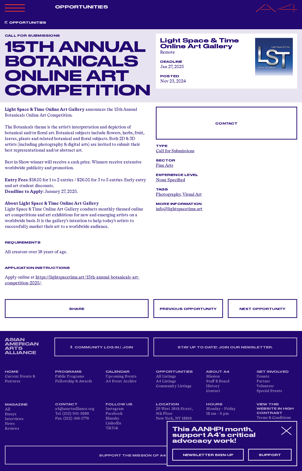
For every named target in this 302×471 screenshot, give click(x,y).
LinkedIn (113, 423)
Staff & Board (217, 381)
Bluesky (112, 419)
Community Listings (173, 386)
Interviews (14, 419)
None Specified (170, 180)
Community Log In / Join (101, 347)
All (7, 409)
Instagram (115, 409)
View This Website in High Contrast (275, 409)
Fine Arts (164, 165)
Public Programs (69, 377)
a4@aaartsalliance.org (74, 409)
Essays (10, 414)
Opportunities (81, 7)
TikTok (112, 428)
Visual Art (192, 194)
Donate (263, 377)
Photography (168, 194)
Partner (263, 381)
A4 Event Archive (121, 381)
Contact (226, 123)
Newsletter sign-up (208, 455)
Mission (213, 377)
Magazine (16, 404)
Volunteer (265, 386)
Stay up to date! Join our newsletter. (225, 347)
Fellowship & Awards (73, 381)
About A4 (218, 371)
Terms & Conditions (274, 418)
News (10, 424)
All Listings (166, 377)
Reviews (12, 429)
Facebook (114, 414)
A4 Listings (166, 381)
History (213, 386)
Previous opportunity (188, 309)
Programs (68, 371)
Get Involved (273, 371)
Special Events (269, 391)
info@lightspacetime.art (179, 209)
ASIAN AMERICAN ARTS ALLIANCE (22, 346)
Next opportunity (262, 309)
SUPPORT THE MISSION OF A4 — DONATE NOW (151, 455)
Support (270, 455)
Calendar (118, 371)
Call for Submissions (175, 151)
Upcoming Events (121, 377)
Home (11, 371)
